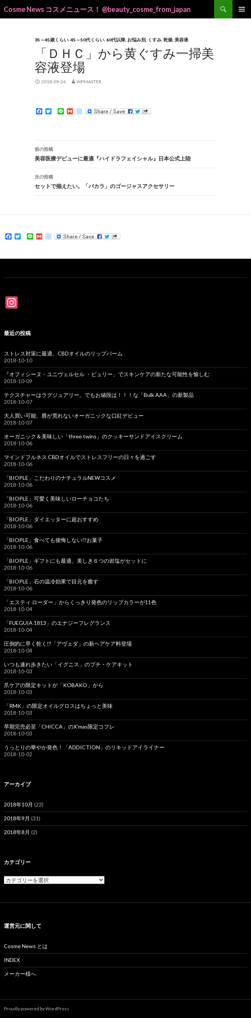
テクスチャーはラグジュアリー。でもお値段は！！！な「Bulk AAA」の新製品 (99, 395)
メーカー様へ (20, 973)
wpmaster (88, 81)
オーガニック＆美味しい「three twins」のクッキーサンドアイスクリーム (93, 436)
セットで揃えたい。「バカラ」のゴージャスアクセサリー (126, 180)
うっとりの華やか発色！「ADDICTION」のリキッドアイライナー (84, 747)
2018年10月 (18, 804)
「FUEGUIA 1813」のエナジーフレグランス (57, 623)
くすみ (154, 40)
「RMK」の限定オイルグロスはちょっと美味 (58, 705)
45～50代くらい (87, 40)
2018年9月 (17, 818)
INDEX (12, 960)
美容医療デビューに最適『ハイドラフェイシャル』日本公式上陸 (126, 153)
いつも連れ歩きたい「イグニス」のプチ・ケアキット (68, 664)
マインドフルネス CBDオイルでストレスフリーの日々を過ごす (80, 457)
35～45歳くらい (51, 40)
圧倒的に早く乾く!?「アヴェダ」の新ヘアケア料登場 (68, 643)
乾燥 (168, 40)
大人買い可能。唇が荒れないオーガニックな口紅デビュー (74, 415)
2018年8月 (17, 832)
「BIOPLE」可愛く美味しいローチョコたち (56, 498)
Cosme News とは (26, 946)
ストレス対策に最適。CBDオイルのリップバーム (63, 353)
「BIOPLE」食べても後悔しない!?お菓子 (53, 540)
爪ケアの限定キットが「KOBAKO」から (53, 685)
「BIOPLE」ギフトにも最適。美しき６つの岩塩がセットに (75, 560)
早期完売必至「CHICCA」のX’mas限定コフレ (59, 726)
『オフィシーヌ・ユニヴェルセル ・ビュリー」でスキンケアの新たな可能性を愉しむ (106, 374)
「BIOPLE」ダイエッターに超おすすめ (51, 519)
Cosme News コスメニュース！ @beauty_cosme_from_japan (97, 9)
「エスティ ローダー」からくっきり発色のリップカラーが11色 (80, 602)
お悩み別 (136, 40)
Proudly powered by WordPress (36, 1008)
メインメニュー (242, 9)
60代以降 (115, 40)
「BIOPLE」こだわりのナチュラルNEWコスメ (60, 477)
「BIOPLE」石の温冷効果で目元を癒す (51, 581)
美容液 (181, 40)
